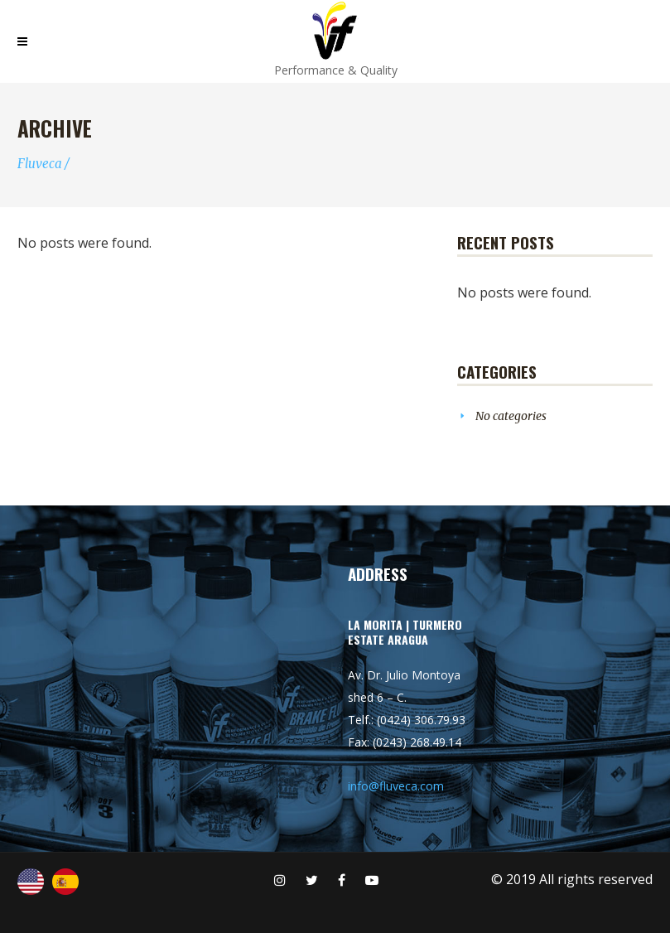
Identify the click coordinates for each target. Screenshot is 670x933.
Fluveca (39, 163)
